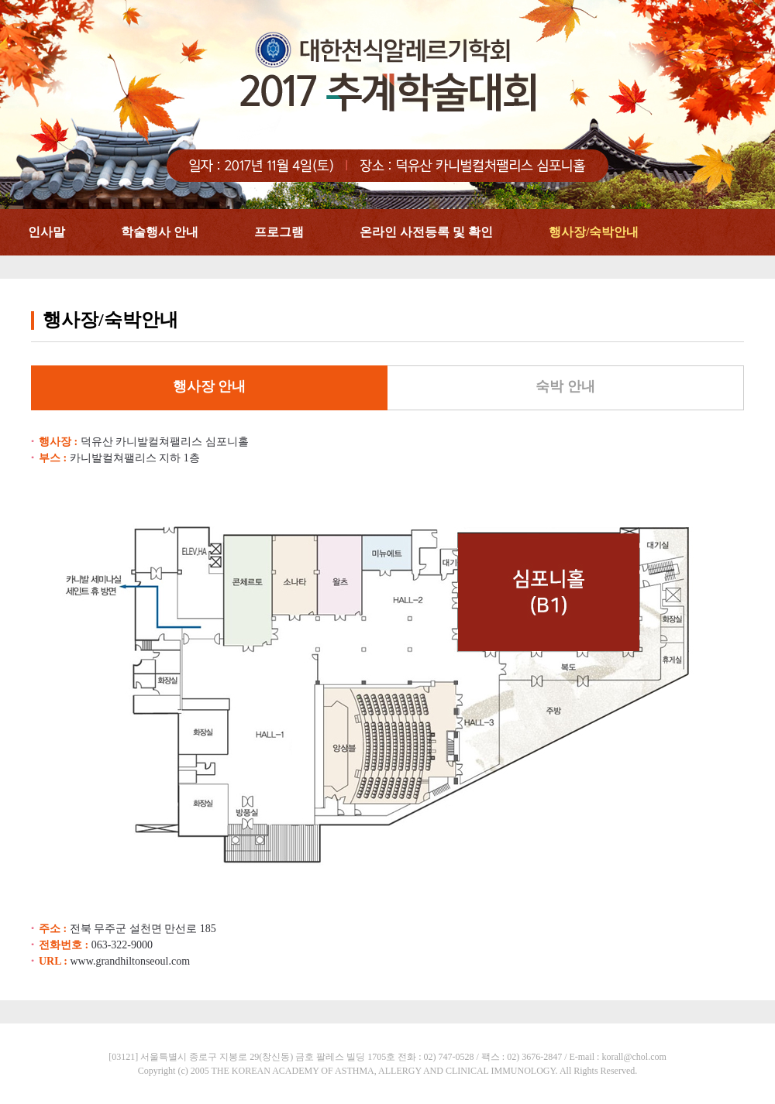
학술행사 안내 (159, 231)
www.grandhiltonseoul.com (130, 961)
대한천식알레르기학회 (387, 104)
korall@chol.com (633, 1056)
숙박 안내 (565, 386)
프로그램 (279, 231)
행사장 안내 (209, 386)
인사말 (46, 231)
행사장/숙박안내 (594, 231)
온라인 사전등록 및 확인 (426, 231)
